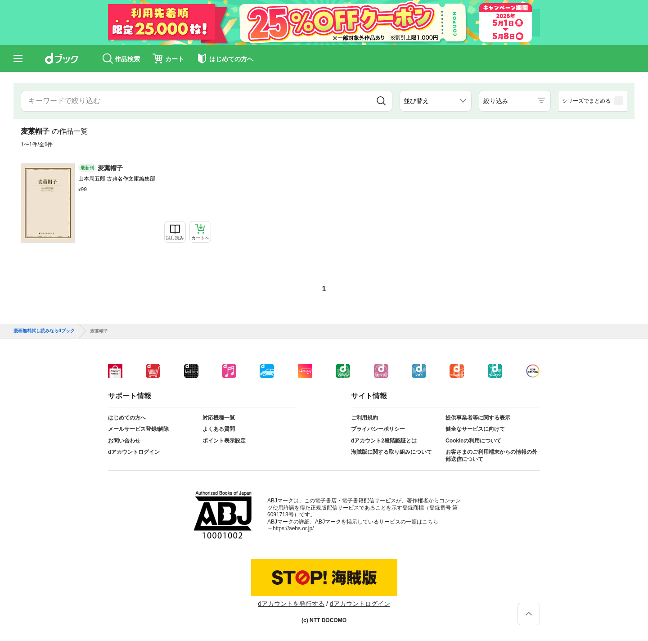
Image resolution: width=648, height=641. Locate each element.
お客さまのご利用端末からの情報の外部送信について (491, 455)
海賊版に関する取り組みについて (391, 452)
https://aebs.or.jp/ (293, 528)
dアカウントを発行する (291, 603)
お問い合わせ (124, 441)
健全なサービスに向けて (475, 429)
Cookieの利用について (473, 441)
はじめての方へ (127, 418)
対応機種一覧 (218, 418)
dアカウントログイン (134, 452)
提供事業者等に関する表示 (478, 418)
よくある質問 (218, 429)
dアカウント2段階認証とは (384, 441)
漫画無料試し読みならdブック (44, 331)
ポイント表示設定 (224, 441)
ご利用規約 (364, 418)
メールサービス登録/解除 (138, 429)
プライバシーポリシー (378, 429)
